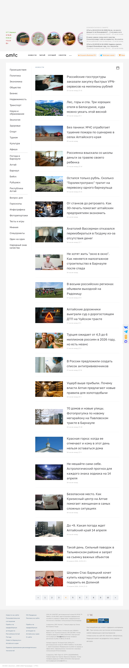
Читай (42, 55)
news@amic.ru (61, 636)
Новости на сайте (12, 615)
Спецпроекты (17, 233)
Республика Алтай (16, 189)
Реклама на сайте (32, 618)
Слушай (52, 55)
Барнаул (14, 170)
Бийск (13, 176)
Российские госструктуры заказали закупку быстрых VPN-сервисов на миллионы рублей (91, 81)
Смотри (62, 55)
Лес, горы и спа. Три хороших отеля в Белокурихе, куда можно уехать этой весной (88, 106)
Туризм (14, 137)
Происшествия (18, 69)
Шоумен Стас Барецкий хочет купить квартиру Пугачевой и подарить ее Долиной (89, 577)
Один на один (17, 239)
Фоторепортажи (19, 215)
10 (108, 597)
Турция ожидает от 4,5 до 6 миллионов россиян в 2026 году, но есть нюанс (91, 339)
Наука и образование (17, 112)
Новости (32, 55)
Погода (8, 637)
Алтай (13, 164)
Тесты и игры (17, 221)
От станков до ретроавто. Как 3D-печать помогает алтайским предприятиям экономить (90, 208)
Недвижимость (18, 99)
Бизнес (14, 93)
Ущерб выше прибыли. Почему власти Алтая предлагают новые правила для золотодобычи (91, 387)
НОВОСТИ (39, 67)
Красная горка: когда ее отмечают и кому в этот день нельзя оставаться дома (88, 443)
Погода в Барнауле (15, 157)
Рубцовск (15, 182)
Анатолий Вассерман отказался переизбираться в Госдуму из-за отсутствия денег (91, 233)
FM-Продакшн (31, 615)
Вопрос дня (16, 197)
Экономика (16, 81)
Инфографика (17, 209)
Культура (15, 143)
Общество (15, 87)
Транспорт (15, 105)
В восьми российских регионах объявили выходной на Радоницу (90, 288)
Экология (15, 119)
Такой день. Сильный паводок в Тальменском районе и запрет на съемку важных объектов (90, 552)
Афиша (13, 149)
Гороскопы (16, 203)
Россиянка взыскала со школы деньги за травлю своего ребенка (90, 157)
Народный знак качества (18, 246)
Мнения (14, 227)
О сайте (29, 637)
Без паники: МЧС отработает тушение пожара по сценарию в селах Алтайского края (90, 132)
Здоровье (15, 125)
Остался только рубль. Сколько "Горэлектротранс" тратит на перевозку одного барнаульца (90, 182)
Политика (15, 75)
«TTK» (36, 666)
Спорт (13, 131)
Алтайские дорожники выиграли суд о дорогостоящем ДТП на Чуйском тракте (90, 314)
